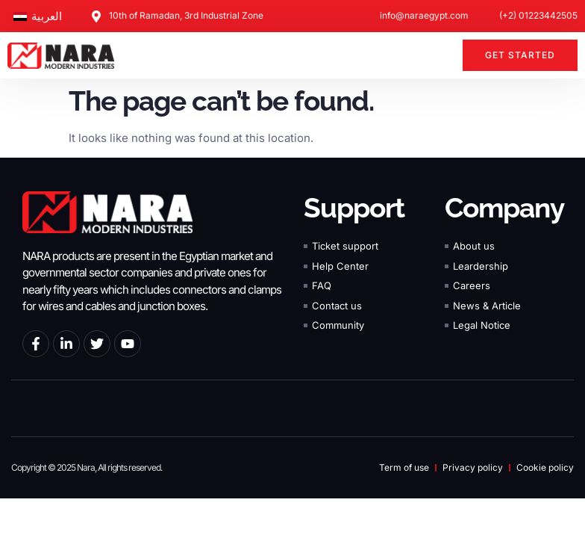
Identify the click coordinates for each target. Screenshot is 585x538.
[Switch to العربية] (37, 16)
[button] (442, 55)
